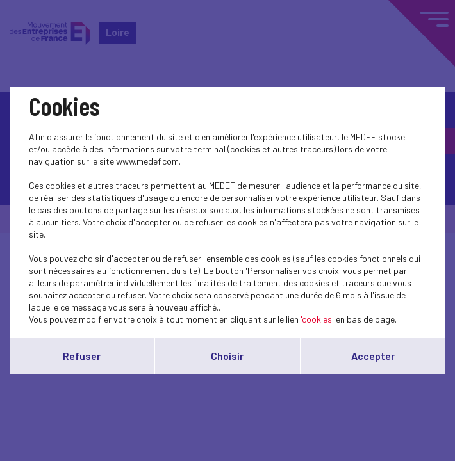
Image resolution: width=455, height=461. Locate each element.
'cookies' (317, 319)
